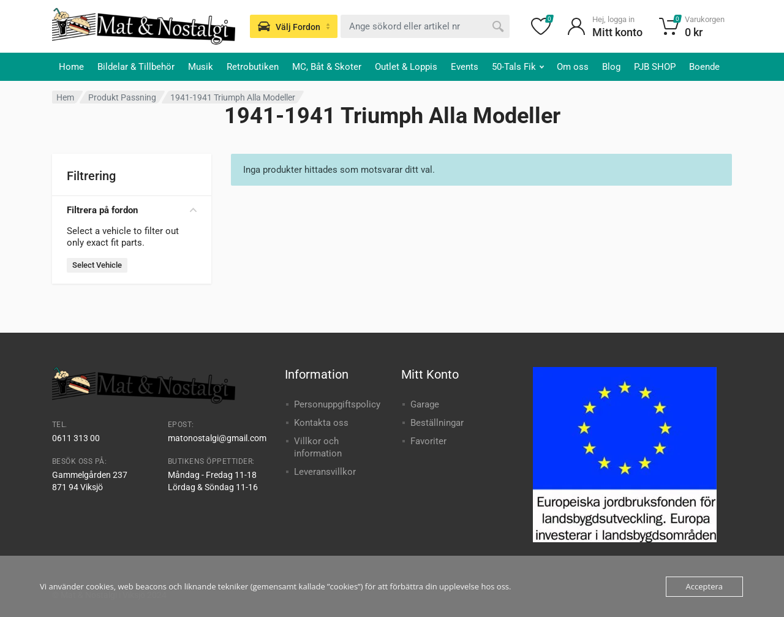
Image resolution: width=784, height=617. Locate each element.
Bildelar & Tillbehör (136, 66)
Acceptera (704, 586)
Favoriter (428, 441)
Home (71, 66)
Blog (611, 66)
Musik (200, 66)
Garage (424, 404)
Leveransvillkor (325, 471)
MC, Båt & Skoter (326, 66)
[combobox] (425, 26)
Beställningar (437, 422)
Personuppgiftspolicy (337, 404)
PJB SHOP (655, 66)
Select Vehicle (97, 265)
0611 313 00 (76, 438)
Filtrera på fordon (132, 210)
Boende (704, 66)
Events (464, 66)
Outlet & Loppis (406, 66)
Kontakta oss (321, 422)
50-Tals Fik (518, 66)
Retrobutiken (253, 66)
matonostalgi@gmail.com (217, 438)
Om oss (573, 66)
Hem (65, 97)
